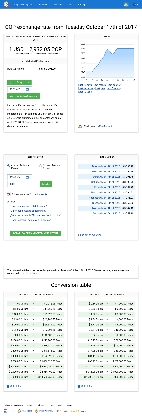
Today (19, 82)
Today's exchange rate (23, 4)
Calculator (57, 4)
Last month (100, 84)
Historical (42, 4)
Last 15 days (85, 84)
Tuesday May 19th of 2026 (106, 166)
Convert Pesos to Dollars (52, 167)
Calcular (46, 184)
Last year (100, 88)
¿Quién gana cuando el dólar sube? (28, 206)
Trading (81, 4)
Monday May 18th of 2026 (106, 171)
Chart (69, 4)
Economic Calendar (38, 194)
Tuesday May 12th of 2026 (106, 203)
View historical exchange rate (23, 96)
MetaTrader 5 (105, 126)
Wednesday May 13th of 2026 (104, 197)
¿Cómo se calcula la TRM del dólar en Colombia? (35, 215)
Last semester (85, 88)
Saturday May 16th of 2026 (105, 182)
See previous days (89, 234)
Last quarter (114, 84)
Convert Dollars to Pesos (20, 167)
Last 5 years (113, 88)
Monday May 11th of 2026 (106, 208)
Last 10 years (85, 91)
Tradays (9, 411)
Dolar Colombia (44, 411)
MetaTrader (24, 411)
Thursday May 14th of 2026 (105, 192)
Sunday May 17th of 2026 (106, 176)
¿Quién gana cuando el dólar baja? (28, 210)
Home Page (31, 273)
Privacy (69, 405)
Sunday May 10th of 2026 (106, 213)
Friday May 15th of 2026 (107, 187)
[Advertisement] (71, 16)
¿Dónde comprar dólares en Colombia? (30, 220)
